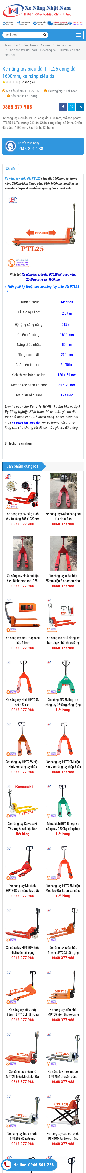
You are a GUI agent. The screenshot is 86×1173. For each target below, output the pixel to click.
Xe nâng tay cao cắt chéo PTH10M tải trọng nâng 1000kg (63, 1103)
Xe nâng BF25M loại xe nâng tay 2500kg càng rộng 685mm (63, 705)
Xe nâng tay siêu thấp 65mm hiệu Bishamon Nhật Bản (63, 581)
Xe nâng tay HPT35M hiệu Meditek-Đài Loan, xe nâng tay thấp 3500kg (63, 891)
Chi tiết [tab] (10, 169)
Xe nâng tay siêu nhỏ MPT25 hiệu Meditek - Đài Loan (22, 1077)
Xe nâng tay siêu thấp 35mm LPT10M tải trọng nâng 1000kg (23, 1015)
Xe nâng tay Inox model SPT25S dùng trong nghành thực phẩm (22, 1139)
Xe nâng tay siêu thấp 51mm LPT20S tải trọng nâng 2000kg (63, 953)
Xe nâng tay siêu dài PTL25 (22, 178)
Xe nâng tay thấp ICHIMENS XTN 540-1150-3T (63, 1129)
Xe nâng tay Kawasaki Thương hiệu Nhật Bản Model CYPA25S (22, 829)
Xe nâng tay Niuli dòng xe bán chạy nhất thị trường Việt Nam (63, 643)
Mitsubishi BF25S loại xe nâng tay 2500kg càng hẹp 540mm (63, 829)
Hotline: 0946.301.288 (28, 1165)
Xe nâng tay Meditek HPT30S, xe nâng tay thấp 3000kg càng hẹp (22, 891)
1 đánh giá (27, 82)
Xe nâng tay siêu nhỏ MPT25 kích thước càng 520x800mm (63, 1015)
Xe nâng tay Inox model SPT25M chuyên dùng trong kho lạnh (63, 1077)
